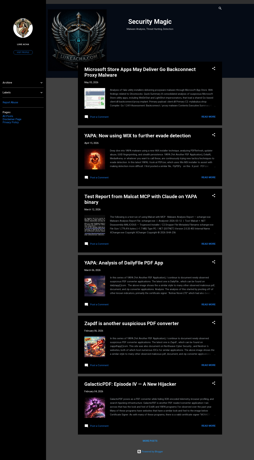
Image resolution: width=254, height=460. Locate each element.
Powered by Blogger (150, 451)
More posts (150, 441)
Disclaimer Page (12, 119)
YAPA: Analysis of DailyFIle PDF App (123, 263)
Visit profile (23, 52)
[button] (214, 69)
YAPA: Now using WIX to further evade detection (137, 135)
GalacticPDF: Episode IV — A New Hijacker (130, 384)
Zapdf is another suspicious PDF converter (131, 323)
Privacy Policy (11, 122)
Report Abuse (10, 102)
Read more (209, 116)
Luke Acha (23, 44)
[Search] (220, 9)
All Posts (8, 116)
